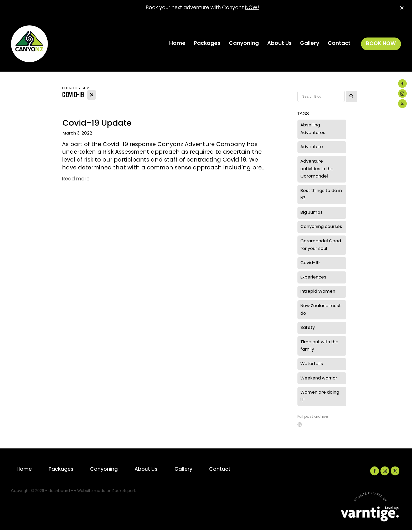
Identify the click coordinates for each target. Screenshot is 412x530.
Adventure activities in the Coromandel (316, 169)
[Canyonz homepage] (50, 43)
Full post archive (312, 417)
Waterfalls (311, 364)
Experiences (313, 277)
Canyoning (244, 43)
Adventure (311, 147)
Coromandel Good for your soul (320, 245)
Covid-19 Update (97, 123)
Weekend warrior (318, 378)
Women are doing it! (319, 396)
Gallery (309, 43)
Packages (207, 43)
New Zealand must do (320, 309)
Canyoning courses (321, 227)
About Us (279, 43)
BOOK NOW (381, 43)
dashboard (59, 491)
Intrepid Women (317, 291)
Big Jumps (311, 212)
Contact (339, 43)
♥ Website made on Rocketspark (105, 491)
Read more (76, 179)
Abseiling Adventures (312, 129)
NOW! (252, 8)
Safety (307, 327)
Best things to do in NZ (321, 194)
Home (177, 43)
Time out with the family (319, 346)
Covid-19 (310, 263)
